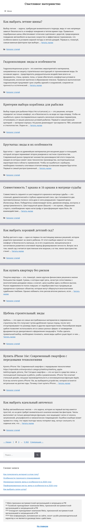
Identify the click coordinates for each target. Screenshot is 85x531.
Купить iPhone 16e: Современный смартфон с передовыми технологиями (35, 357)
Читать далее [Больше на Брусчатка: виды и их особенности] (45, 168)
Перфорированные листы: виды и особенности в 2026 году (30, 485)
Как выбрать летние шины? (22, 22)
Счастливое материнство (42, 4)
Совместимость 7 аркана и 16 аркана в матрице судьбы (42, 187)
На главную (42, 526)
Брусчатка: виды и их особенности (27, 144)
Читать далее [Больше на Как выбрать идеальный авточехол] (28, 423)
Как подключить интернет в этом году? (21, 474)
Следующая (36, 442)
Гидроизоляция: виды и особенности (29, 62)
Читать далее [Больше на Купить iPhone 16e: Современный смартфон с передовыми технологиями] (64, 383)
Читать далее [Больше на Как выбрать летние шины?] (47, 42)
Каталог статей (13, 49)
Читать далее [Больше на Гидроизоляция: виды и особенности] (36, 85)
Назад (7, 442)
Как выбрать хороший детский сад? (28, 230)
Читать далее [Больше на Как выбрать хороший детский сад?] (18, 251)
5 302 (26, 442)
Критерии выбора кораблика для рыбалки (33, 104)
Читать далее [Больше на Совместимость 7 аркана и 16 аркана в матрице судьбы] (27, 211)
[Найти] (37, 455)
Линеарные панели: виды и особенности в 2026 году (27, 481)
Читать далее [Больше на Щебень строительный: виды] (9, 337)
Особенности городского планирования (21, 478)
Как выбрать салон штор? (15, 489)
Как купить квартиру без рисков (26, 270)
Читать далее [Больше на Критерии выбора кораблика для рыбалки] (36, 125)
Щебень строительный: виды (23, 313)
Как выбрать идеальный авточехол (27, 402)
